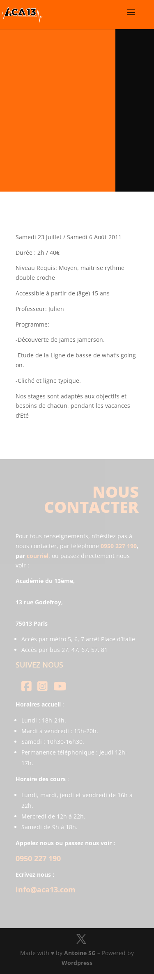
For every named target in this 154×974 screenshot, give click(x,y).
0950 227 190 (119, 546)
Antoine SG (80, 953)
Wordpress (77, 963)
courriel (37, 556)
